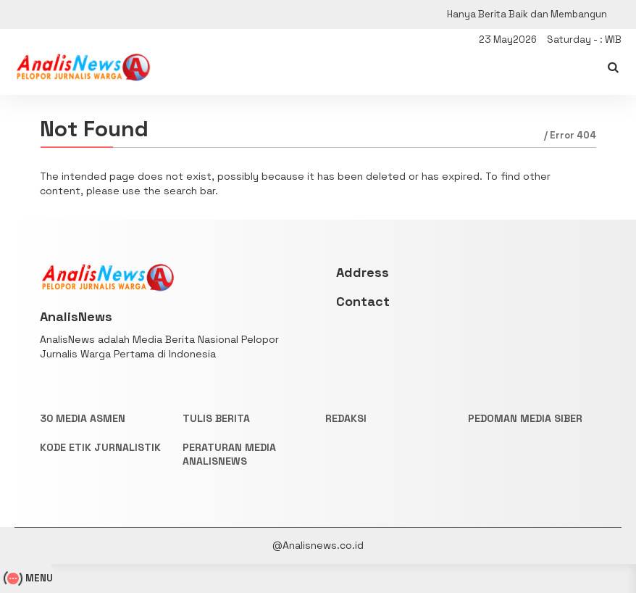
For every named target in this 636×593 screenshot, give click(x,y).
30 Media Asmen (82, 418)
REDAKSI (346, 418)
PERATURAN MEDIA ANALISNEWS (229, 454)
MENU (30, 578)
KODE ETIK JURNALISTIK (100, 447)
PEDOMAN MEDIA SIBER (525, 418)
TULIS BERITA (216, 418)
